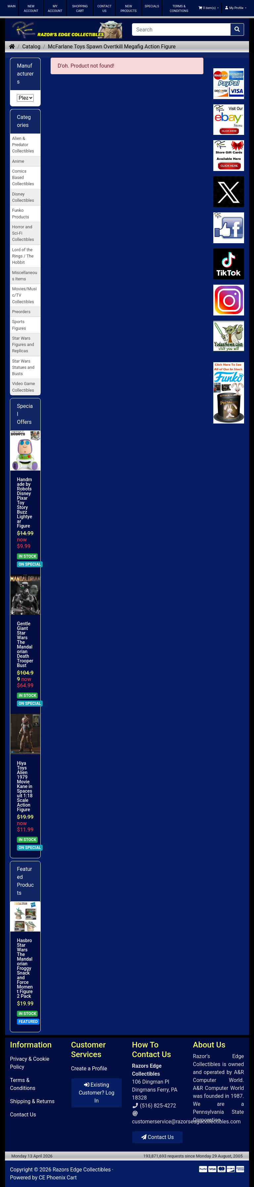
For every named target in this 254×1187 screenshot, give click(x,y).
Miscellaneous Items (24, 275)
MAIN (12, 6)
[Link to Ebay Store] (228, 119)
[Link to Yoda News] (228, 336)
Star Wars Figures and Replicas (23, 344)
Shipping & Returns (32, 1101)
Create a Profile (89, 1068)
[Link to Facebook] (228, 227)
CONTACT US (104, 8)
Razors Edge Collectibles (81, 1169)
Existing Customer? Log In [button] (96, 1093)
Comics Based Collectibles (23, 177)
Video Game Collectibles (23, 386)
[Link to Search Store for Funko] (228, 393)
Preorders (21, 311)
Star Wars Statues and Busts (23, 367)
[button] (209, 8)
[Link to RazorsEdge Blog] (228, 264)
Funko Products (20, 213)
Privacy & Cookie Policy (29, 1063)
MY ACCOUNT (55, 8)
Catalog (31, 46)
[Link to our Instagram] (228, 300)
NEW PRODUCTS (128, 8)
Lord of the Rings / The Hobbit (22, 256)
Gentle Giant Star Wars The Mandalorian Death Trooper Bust (25, 644)
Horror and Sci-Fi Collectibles (23, 233)
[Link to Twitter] (228, 191)
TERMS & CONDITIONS (179, 8)
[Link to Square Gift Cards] (228, 155)
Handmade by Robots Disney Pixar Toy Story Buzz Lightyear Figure (24, 502)
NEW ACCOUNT (31, 8)
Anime (18, 161)
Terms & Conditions (22, 1084)
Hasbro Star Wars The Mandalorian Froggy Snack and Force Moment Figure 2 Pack (25, 968)
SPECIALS (152, 6)
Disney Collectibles (23, 197)
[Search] (181, 29)
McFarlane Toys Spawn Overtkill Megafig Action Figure (112, 46)
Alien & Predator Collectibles (23, 144)
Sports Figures (19, 324)
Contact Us (23, 1114)
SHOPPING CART (80, 8)
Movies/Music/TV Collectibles (24, 295)
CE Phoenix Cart (58, 1177)
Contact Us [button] (157, 1137)
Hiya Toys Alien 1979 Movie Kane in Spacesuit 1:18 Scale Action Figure (24, 786)
